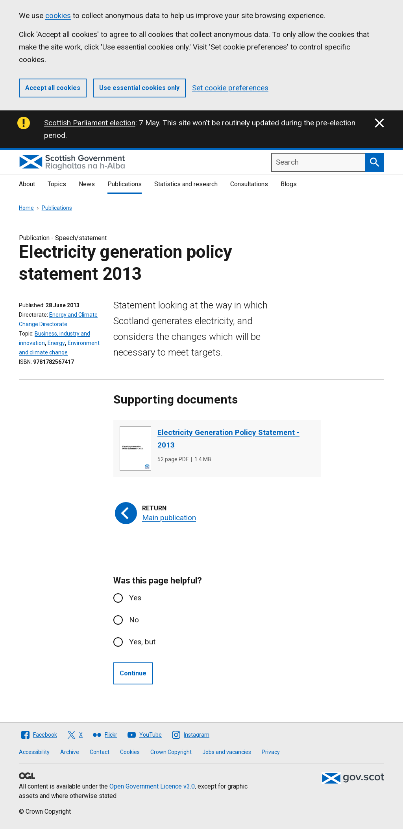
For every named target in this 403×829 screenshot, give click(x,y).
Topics (57, 184)
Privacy (271, 752)
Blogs (289, 184)
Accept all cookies (52, 88)
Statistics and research (186, 184)
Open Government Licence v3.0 (152, 786)
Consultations (249, 184)
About (27, 184)
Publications (124, 184)
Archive (69, 752)
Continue (133, 673)
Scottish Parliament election (89, 122)
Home (26, 208)
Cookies (130, 752)
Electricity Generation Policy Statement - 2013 (228, 438)
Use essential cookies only (139, 88)
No (134, 619)
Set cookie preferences (230, 87)
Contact (99, 752)
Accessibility (34, 752)
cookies (58, 15)
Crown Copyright (171, 752)
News (87, 184)
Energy (56, 343)
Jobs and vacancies (226, 752)
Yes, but (142, 641)
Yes (135, 597)
